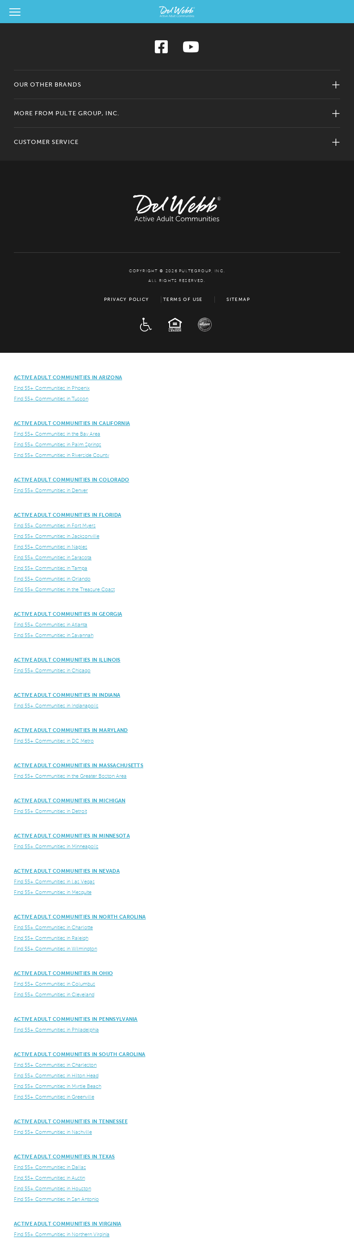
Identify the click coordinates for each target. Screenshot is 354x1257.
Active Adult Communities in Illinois (67, 660)
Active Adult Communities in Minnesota (72, 835)
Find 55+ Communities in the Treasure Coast (64, 589)
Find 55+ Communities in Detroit (50, 811)
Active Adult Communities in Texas (64, 1156)
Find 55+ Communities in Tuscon (51, 398)
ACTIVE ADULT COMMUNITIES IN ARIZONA (68, 377)
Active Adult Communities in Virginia (68, 1223)
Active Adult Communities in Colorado (71, 479)
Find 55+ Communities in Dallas (50, 1167)
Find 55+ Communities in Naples (50, 547)
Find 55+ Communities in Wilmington (55, 948)
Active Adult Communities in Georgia (68, 614)
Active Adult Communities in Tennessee (71, 1121)
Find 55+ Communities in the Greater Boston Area (70, 776)
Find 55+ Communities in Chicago (52, 670)
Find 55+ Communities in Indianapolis (56, 705)
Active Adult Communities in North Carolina (80, 916)
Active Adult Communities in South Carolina (79, 1054)
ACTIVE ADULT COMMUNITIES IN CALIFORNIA (72, 423)
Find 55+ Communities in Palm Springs (57, 444)
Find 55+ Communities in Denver (51, 490)
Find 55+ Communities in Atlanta (50, 624)
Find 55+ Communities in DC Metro (54, 741)
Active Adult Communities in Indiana (67, 695)
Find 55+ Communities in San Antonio (56, 1199)
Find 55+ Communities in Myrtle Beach (57, 1086)
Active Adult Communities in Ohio (63, 973)
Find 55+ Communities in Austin (49, 1178)
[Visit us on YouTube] (191, 50)
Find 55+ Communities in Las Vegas (54, 881)
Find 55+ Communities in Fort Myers (55, 525)
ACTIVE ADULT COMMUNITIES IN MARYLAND (71, 730)
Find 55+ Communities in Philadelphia (56, 1029)
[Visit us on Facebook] (161, 50)
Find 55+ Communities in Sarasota (53, 557)
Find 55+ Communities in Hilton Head (56, 1075)
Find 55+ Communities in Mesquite (53, 892)
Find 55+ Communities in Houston (52, 1188)
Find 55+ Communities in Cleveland (54, 994)
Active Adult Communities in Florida (67, 515)
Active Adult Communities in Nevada (67, 871)
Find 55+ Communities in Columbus (54, 984)
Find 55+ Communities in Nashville (53, 1132)
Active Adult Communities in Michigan (70, 800)
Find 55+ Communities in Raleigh (51, 938)
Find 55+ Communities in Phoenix (52, 388)
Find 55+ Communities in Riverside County (61, 455)
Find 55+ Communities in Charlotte (53, 927)
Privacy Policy (126, 299)
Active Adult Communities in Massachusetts (78, 765)
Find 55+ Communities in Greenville (54, 1097)
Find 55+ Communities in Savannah (53, 635)
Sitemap (238, 299)
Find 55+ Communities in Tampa (50, 568)
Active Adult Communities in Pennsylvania (76, 1019)
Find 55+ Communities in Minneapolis (56, 846)
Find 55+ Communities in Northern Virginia (62, 1234)
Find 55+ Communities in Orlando (52, 579)
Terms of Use (183, 299)
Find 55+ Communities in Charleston (55, 1065)
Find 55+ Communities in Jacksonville (56, 536)
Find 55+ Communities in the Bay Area (57, 434)
